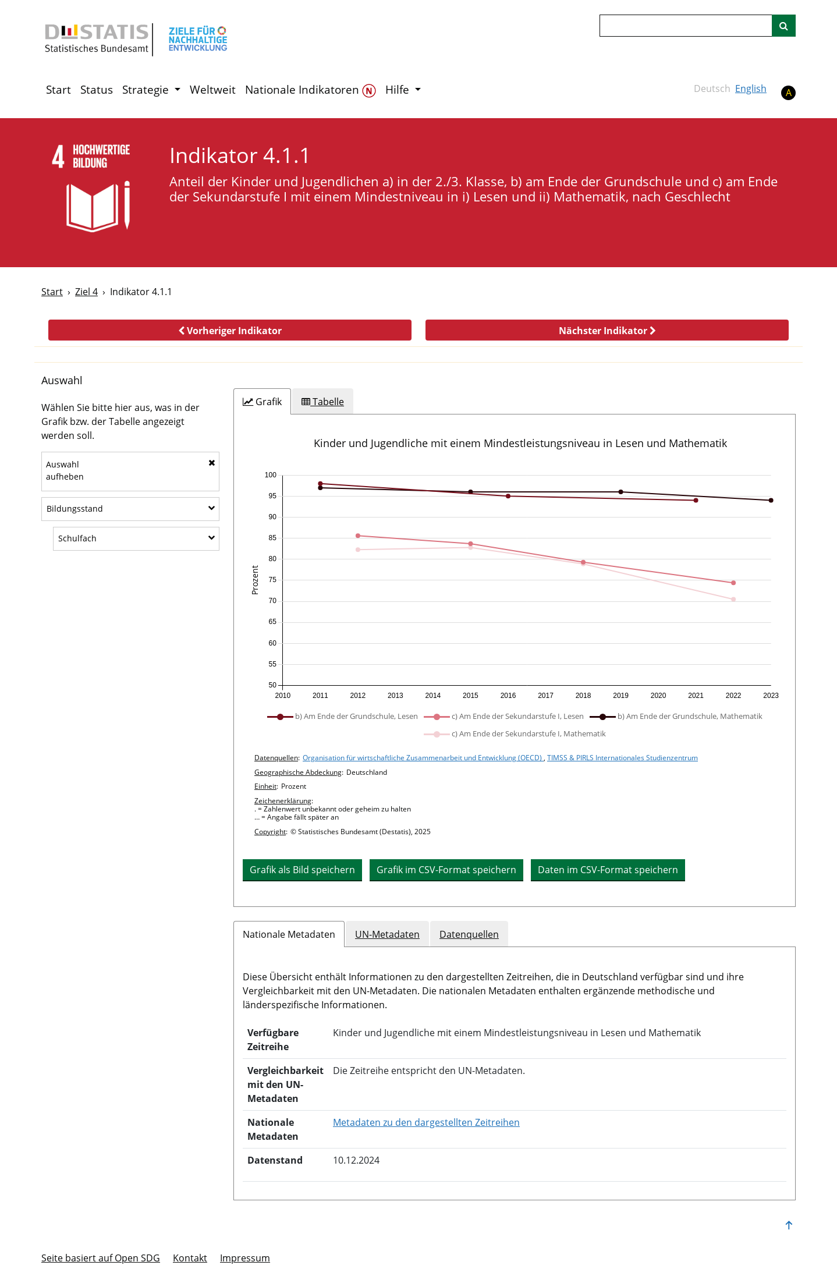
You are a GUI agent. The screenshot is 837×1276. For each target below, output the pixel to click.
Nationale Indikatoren (310, 90)
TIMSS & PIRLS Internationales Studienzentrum (622, 758)
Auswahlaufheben (130, 470)
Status (96, 89)
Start (58, 89)
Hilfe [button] (398, 89)
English (751, 88)
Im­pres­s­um (245, 1258)
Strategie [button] (147, 89)
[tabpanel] (514, 660)
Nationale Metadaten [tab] (289, 934)
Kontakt (190, 1258)
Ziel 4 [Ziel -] (86, 291)
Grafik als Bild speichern (302, 869)
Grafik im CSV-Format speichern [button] (446, 869)
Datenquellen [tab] (469, 934)
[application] (515, 585)
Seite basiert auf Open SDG (100, 1258)
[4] (97, 192)
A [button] (789, 92)
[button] (230, 330)
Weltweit (213, 89)
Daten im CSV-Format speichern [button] (608, 869)
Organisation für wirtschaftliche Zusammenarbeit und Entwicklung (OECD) (423, 758)
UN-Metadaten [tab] (387, 934)
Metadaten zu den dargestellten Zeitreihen (426, 1122)
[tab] (262, 402)
